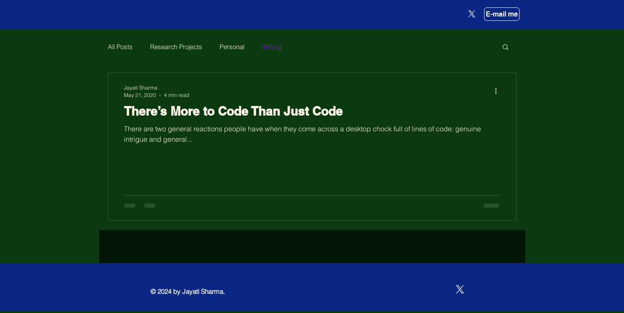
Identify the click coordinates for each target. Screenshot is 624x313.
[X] (472, 14)
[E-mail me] (502, 14)
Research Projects (176, 47)
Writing (271, 47)
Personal (232, 47)
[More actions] (499, 91)
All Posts (120, 47)
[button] (505, 47)
